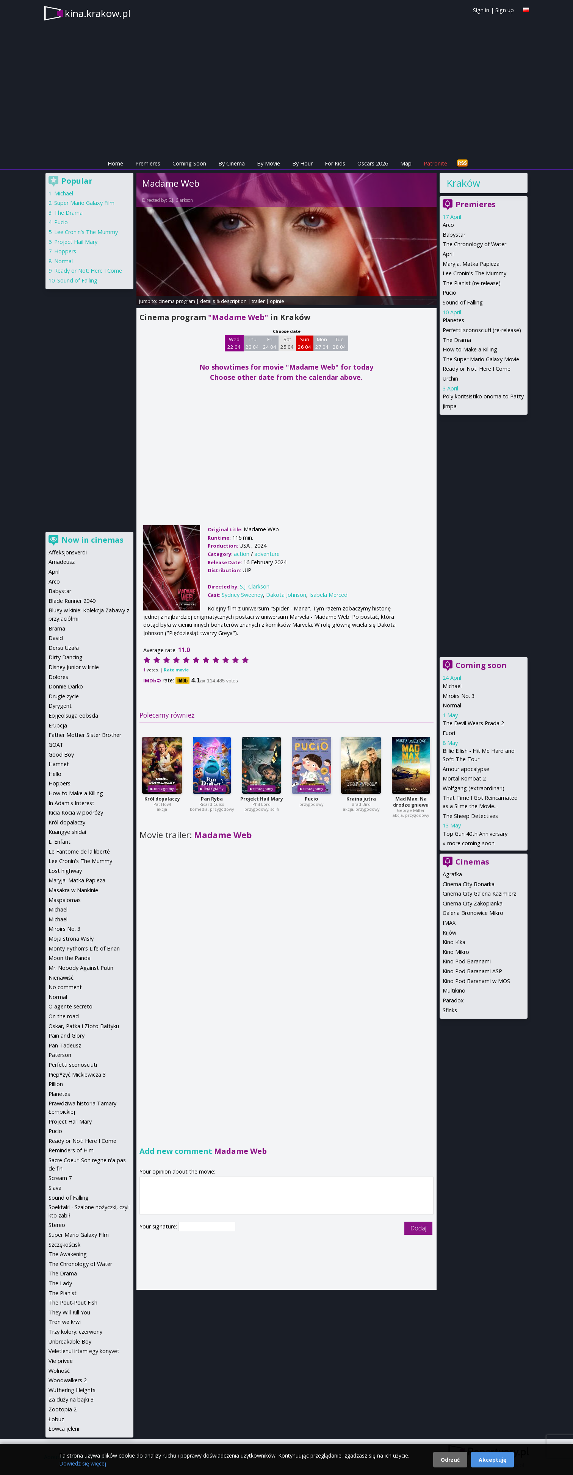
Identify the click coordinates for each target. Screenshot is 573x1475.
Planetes (453, 320)
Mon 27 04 (322, 343)
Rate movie (176, 670)
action (241, 553)
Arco (448, 224)
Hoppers (65, 251)
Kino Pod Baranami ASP (472, 971)
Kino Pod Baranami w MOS (476, 981)
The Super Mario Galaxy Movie (481, 359)
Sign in (481, 10)
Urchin (450, 378)
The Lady (60, 1283)
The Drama (457, 339)
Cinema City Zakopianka (473, 903)
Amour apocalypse (466, 769)
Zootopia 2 (63, 1409)
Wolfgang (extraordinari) (473, 788)
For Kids (335, 163)
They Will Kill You (69, 1312)
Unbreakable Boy (70, 1341)
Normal (452, 705)
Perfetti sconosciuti (73, 1064)
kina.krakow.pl (97, 13)
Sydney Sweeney (242, 594)
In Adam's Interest (71, 803)
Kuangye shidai (67, 831)
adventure (267, 553)
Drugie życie (64, 696)
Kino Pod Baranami (467, 961)
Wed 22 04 (234, 343)
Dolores (58, 677)
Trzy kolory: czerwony (75, 1331)
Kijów (449, 932)
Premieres (147, 163)
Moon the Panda (70, 957)
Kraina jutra (361, 799)
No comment (65, 987)
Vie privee (61, 1360)
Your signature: (158, 1226)
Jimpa (450, 406)
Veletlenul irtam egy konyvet (84, 1351)
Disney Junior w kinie (74, 667)
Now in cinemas (92, 540)
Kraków (463, 183)
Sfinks (450, 1010)
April (448, 254)
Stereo (57, 1224)
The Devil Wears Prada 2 (473, 723)
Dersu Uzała (64, 647)
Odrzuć (450, 1459)
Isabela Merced (328, 594)
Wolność (59, 1370)
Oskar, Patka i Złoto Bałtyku (84, 1026)
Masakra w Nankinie (73, 890)
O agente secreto (70, 1006)
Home (115, 163)
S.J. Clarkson (180, 200)
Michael (452, 686)
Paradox (453, 1000)
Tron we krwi (65, 1321)
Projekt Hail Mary (261, 799)
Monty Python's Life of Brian (84, 948)
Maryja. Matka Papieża (471, 263)
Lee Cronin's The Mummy (474, 273)
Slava (55, 1187)
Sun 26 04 (304, 343)
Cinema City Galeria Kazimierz (479, 893)
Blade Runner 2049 (72, 600)
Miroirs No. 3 (458, 695)
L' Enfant (59, 841)
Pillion (56, 1084)
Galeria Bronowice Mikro (473, 912)
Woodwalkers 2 (68, 1380)
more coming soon (471, 843)
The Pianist (63, 1293)
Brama (57, 628)
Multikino (454, 990)
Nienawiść (61, 977)
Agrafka (452, 874)
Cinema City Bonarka (469, 884)
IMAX (449, 922)
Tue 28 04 (339, 343)
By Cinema (231, 163)
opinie (277, 301)
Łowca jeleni (64, 1428)
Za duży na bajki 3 (71, 1399)
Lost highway (65, 870)
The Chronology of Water (474, 244)
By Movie (268, 163)
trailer (258, 301)
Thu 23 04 (252, 343)
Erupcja (58, 725)
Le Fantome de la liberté (79, 851)
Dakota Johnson (286, 594)
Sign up (504, 10)
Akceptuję (492, 1459)
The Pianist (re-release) (472, 283)
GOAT (56, 744)
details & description (223, 301)
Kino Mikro (456, 951)
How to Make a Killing (470, 349)
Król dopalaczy (162, 799)
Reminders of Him (71, 1150)
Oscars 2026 (372, 163)
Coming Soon (189, 163)
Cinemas (472, 862)
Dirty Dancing (66, 657)
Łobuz (56, 1419)
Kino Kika (454, 942)
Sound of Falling (463, 302)
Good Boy (61, 754)
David (56, 638)
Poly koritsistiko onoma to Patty (483, 396)
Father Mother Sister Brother (85, 734)
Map (406, 163)
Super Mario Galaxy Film (84, 202)
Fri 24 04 (269, 343)
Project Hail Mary (75, 241)
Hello (55, 773)
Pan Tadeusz (65, 1045)
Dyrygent (60, 705)
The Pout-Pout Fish (73, 1302)
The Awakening (68, 1254)
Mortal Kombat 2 (464, 778)
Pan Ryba (212, 799)
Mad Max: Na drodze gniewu (411, 802)
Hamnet (59, 764)
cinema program (176, 301)
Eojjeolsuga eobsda (73, 715)
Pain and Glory (67, 1035)
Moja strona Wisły (71, 938)
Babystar (454, 234)
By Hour (302, 163)
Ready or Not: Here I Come (476, 368)
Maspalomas (65, 900)
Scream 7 (60, 1178)
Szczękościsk (64, 1244)
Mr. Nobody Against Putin (81, 967)
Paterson (60, 1054)
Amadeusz (62, 561)
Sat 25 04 (287, 343)
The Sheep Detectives (470, 815)
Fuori (449, 733)
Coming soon (481, 665)
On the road (64, 1016)
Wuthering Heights (72, 1390)
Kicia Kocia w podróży (76, 812)
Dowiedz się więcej (82, 1463)
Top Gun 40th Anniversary (475, 833)
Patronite (435, 163)
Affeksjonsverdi (68, 552)
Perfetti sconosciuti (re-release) (482, 330)
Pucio (311, 799)
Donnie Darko (66, 686)
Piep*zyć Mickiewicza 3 (77, 1074)
